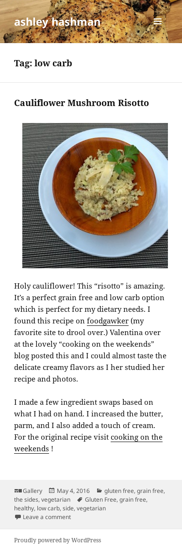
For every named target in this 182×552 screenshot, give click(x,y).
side (68, 508)
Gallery (32, 491)
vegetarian (55, 499)
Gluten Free (100, 499)
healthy (24, 508)
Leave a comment (47, 517)
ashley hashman (57, 21)
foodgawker (108, 320)
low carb (48, 508)
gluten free (119, 491)
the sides (26, 499)
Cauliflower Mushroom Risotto (81, 102)
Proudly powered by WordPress (57, 540)
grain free (150, 491)
